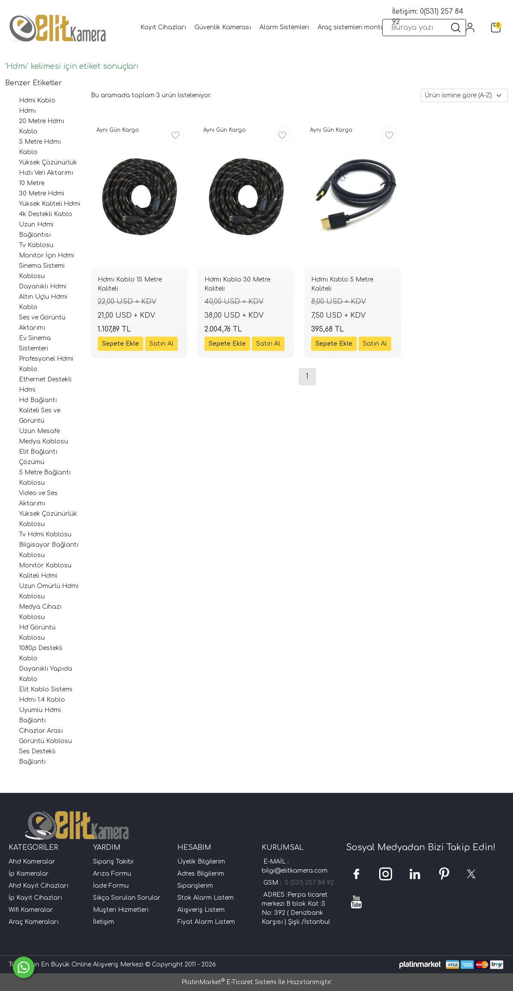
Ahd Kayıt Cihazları (38, 886)
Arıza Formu (112, 873)
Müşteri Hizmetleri (120, 910)
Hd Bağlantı (38, 400)
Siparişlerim (195, 886)
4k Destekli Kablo (45, 214)
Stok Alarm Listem (205, 898)
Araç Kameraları (34, 922)
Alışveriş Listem (201, 910)
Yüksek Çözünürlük (48, 162)
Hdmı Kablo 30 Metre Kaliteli (237, 284)
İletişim (103, 922)
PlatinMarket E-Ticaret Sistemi (229, 982)
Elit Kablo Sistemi (45, 689)
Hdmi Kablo (37, 100)
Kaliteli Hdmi (38, 576)
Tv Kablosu (36, 245)
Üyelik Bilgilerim (201, 861)
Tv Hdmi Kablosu (45, 534)
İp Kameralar (29, 873)
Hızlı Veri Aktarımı (46, 173)
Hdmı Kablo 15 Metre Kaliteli (130, 284)
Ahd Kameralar (32, 861)
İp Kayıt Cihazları (35, 898)
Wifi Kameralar (31, 910)
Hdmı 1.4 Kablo (42, 700)
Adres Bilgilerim (200, 873)
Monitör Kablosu (45, 565)
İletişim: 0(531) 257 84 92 (428, 17)
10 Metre (31, 183)
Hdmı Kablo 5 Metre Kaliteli (342, 284)
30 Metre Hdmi (41, 193)
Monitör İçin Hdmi (46, 255)
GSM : (273, 883)
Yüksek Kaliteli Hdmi (49, 204)
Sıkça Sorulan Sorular (127, 898)
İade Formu (111, 886)
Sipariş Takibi (113, 861)
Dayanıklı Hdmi (42, 286)
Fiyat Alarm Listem (206, 922)
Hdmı (27, 111)
